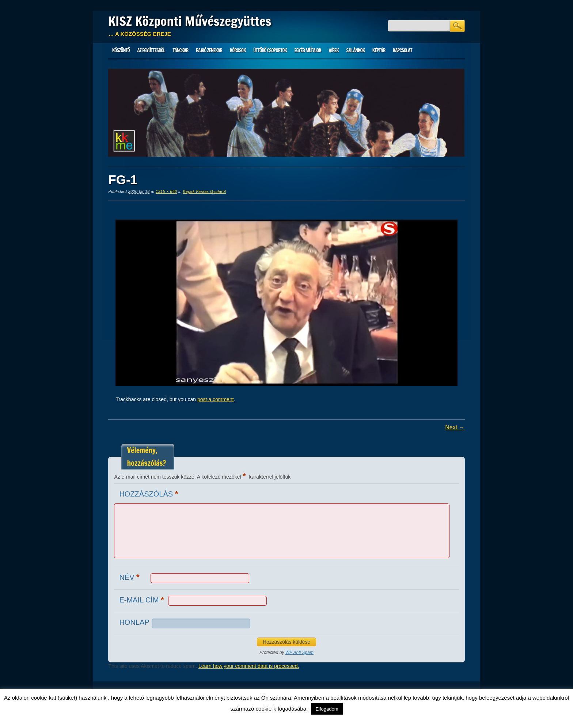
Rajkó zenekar (209, 50)
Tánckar (180, 50)
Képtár (378, 50)
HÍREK (333, 50)
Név (130, 577)
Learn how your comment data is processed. (248, 666)
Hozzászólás (149, 493)
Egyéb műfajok (307, 50)
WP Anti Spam (299, 652)
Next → (454, 427)
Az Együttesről (151, 50)
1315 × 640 (166, 191)
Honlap (134, 622)
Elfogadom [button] (326, 709)
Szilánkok (355, 50)
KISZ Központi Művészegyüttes (189, 21)
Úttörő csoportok (270, 50)
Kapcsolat (402, 50)
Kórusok (238, 50)
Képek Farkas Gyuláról (204, 191)
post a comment (215, 399)
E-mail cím (142, 599)
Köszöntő (121, 50)
